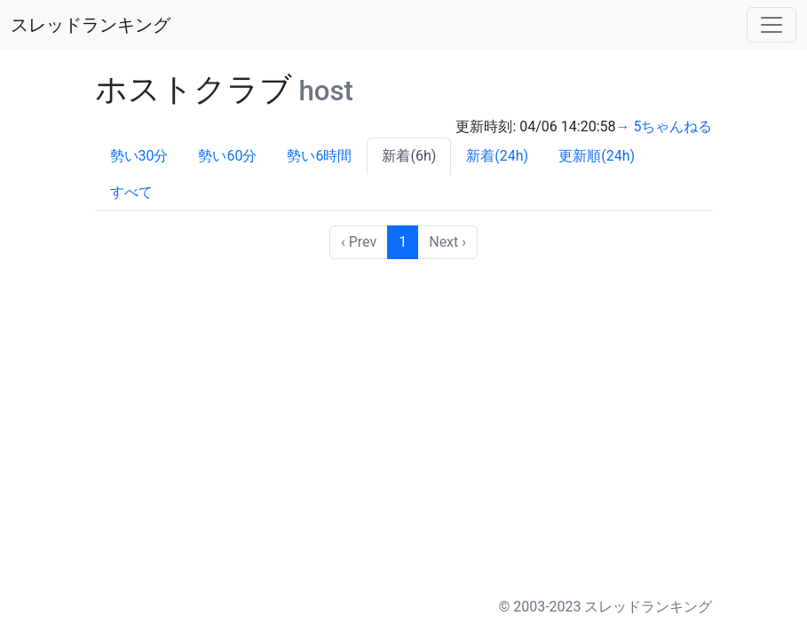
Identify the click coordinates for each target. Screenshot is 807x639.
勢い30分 (139, 155)
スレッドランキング (90, 25)
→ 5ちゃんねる (664, 126)
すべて (131, 192)
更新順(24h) (596, 155)
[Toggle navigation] (771, 25)
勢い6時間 (319, 155)
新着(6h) (409, 155)
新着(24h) (497, 155)
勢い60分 (227, 155)
